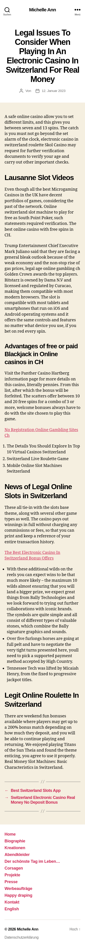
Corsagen (14, 868)
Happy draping (18, 895)
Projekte (12, 875)
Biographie (15, 841)
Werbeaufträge (18, 888)
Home (10, 834)
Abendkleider (17, 854)
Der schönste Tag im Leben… (32, 861)
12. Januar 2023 (54, 91)
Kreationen (15, 848)
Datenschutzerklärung (22, 937)
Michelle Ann (42, 9)
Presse (11, 882)
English (12, 909)
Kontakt (12, 902)
